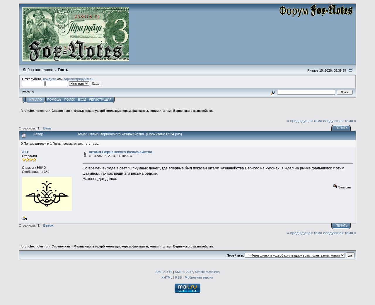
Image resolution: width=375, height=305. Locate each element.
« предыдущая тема (304, 121)
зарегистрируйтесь (78, 79)
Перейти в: (235, 255)
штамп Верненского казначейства (120, 152)
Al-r (25, 152)
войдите (49, 79)
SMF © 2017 (184, 272)
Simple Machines (207, 272)
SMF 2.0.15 (164, 272)
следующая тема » (339, 121)
